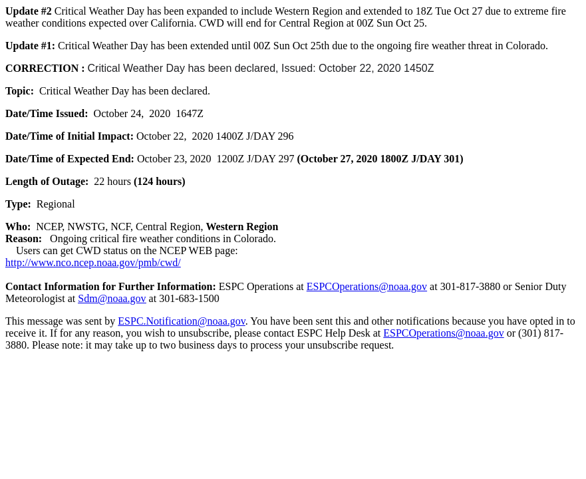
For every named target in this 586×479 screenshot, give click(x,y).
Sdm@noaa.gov (112, 298)
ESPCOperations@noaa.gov (367, 286)
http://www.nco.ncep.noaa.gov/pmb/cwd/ (93, 262)
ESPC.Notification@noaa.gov (181, 321)
